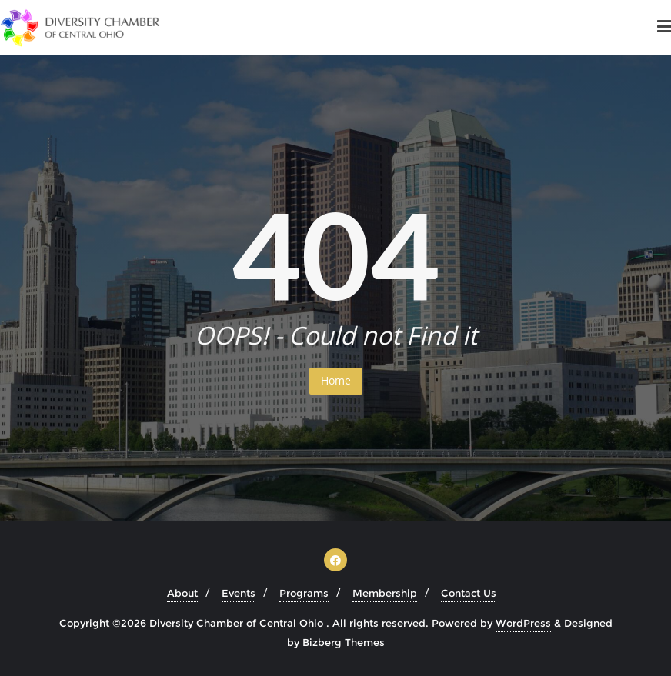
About (182, 593)
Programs (304, 593)
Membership (384, 593)
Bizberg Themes (343, 642)
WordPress (523, 623)
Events (238, 593)
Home (336, 380)
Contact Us (468, 593)
